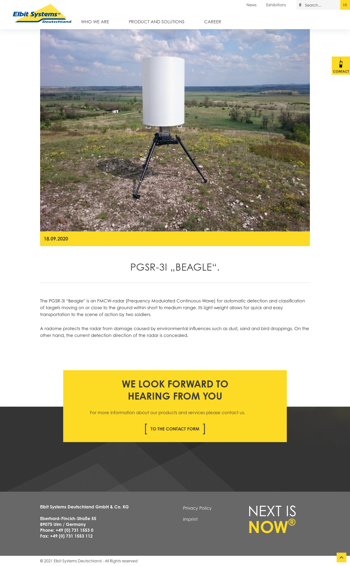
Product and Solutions (156, 21)
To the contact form (175, 429)
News (251, 4)
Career (212, 21)
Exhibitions (276, 4)
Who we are (95, 21)
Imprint (190, 519)
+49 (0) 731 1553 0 (74, 530)
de (345, 4)
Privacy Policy (197, 508)
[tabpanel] (175, 130)
